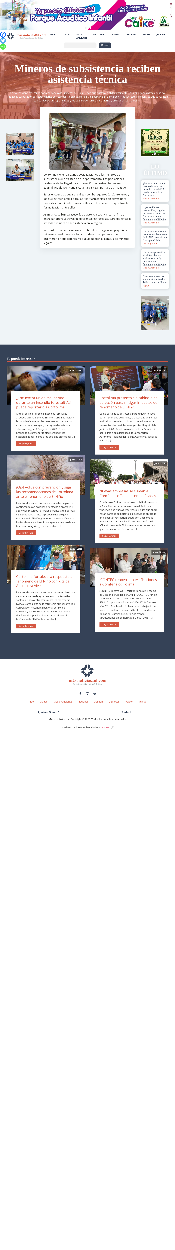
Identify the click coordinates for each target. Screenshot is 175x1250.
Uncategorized (150, 243)
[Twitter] (3, 41)
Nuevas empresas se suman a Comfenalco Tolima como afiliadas (127, 493)
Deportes (131, 34)
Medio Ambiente (81, 36)
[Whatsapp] (3, 47)
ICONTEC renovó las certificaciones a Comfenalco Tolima (128, 582)
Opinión (115, 34)
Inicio (53, 34)
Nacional (98, 34)
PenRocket (105, 727)
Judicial (160, 34)
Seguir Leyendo (26, 443)
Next (165, 142)
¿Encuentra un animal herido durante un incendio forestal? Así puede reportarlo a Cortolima (43, 402)
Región (146, 34)
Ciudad (66, 34)
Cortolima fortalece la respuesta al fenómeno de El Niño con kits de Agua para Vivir (44, 581)
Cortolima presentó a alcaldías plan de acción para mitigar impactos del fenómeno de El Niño (128, 402)
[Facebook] (3, 35)
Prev (145, 142)
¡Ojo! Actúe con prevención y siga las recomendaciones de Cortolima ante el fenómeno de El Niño (44, 492)
